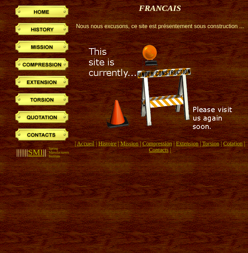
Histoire (108, 144)
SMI (35, 152)
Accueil (86, 144)
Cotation (232, 144)
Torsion (211, 144)
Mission (129, 144)
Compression (157, 144)
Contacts (158, 150)
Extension (187, 144)
